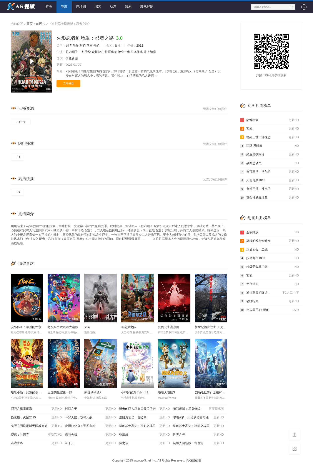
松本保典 (137, 52)
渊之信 (144, 443)
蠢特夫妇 (90, 435)
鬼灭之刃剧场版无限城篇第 (36, 426)
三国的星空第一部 (60, 392)
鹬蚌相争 (269, 120)
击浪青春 (36, 443)
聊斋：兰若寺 (36, 435)
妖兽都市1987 (269, 258)
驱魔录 (144, 435)
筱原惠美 (111, 52)
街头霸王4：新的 (269, 310)
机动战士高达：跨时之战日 (144, 426)
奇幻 (96, 45)
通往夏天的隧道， (269, 293)
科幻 (83, 45)
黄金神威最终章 (269, 197)
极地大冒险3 (166, 392)
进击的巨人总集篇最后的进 (144, 409)
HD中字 (20, 122)
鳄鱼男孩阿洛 (269, 154)
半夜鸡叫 (269, 284)
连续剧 (81, 6)
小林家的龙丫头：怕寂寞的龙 (141, 392)
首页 (49, 6)
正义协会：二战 (269, 250)
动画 (90, 45)
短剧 (128, 6)
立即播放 (68, 83)
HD (17, 157)
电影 (64, 6)
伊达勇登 (72, 58)
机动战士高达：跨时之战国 (198, 426)
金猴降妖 (269, 232)
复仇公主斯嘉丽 (168, 327)
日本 (118, 45)
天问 (87, 327)
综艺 (98, 6)
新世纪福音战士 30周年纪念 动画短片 (220, 327)
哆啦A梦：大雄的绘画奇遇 (198, 417)
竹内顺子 (72, 52)
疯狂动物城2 (92, 392)
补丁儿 (90, 443)
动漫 (113, 6)
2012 (139, 45)
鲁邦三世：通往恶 (269, 137)
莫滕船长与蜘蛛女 (269, 241)
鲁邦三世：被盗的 (269, 189)
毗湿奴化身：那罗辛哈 (90, 426)
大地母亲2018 (269, 180)
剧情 (69, 45)
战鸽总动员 (269, 163)
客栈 (269, 128)
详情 (152, 75)
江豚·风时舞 (269, 146)
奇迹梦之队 (128, 327)
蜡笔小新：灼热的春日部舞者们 (32, 392)
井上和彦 (150, 52)
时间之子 (90, 409)
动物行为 (269, 301)
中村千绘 (85, 52)
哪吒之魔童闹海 (36, 409)
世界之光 (198, 435)
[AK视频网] (193, 460)
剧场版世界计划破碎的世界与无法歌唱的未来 (225, 392)
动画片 (40, 23)
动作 (76, 45)
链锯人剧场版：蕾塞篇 (198, 443)
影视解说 (146, 6)
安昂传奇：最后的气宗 (26, 327)
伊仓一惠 (124, 52)
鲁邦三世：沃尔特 (269, 172)
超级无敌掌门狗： (269, 267)
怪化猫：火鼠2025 (36, 417)
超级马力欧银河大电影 (63, 327)
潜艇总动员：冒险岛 (144, 417)
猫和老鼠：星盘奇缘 (198, 409)
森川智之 (98, 52)
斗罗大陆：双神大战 (90, 417)
